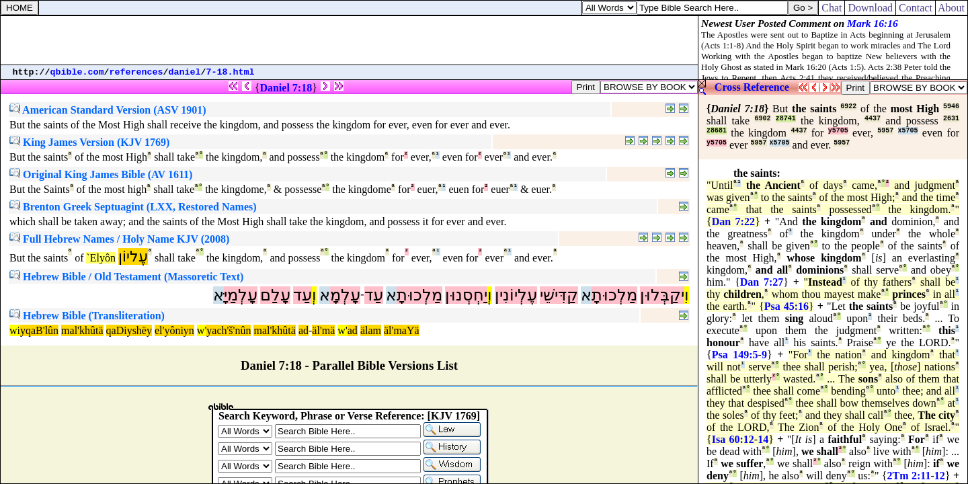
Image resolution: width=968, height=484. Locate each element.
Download (870, 7)
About (951, 7)
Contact (915, 7)
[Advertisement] (349, 40)
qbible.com (77, 72)
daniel (185, 72)
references (136, 72)
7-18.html (230, 72)
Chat (831, 7)
